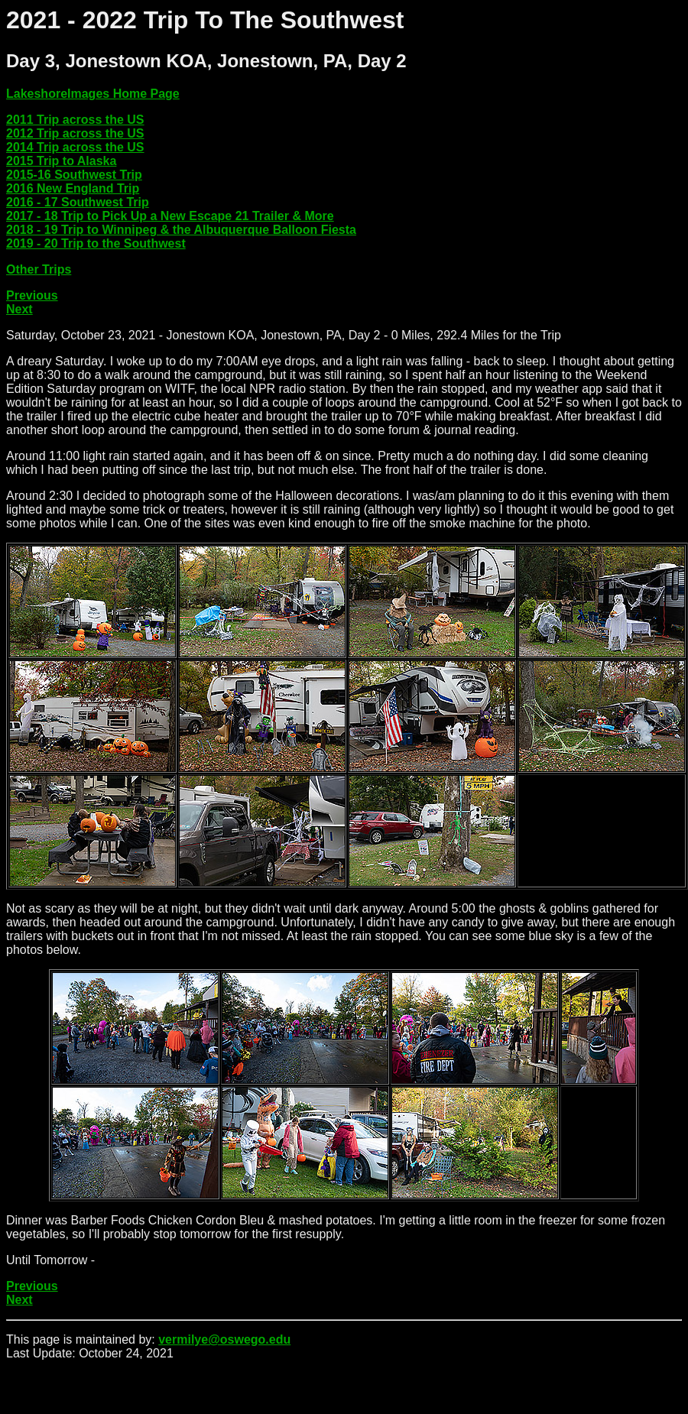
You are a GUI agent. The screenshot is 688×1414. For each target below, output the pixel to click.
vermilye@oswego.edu (224, 1339)
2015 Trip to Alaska (61, 160)
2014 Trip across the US (75, 147)
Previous (32, 295)
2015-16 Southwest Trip (74, 174)
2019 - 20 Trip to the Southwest (96, 243)
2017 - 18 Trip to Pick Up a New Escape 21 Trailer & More (170, 215)
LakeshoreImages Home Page (93, 93)
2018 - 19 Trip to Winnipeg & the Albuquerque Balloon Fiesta (181, 229)
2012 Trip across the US (75, 133)
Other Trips (38, 269)
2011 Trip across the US (75, 119)
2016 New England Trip (72, 188)
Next (19, 309)
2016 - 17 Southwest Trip (77, 202)
